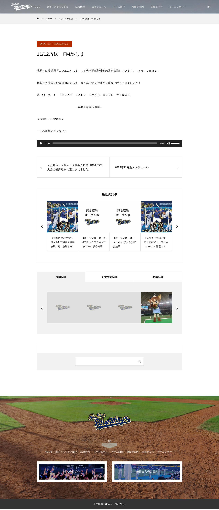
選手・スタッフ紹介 (57, 6)
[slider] (105, 143)
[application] (109, 143)
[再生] (41, 143)
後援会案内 (138, 6)
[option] (62, 226)
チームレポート (177, 6)
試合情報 (80, 6)
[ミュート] (168, 143)
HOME (36, 6)
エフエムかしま (61, 44)
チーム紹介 (119, 6)
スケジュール (99, 6)
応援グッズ (157, 6)
